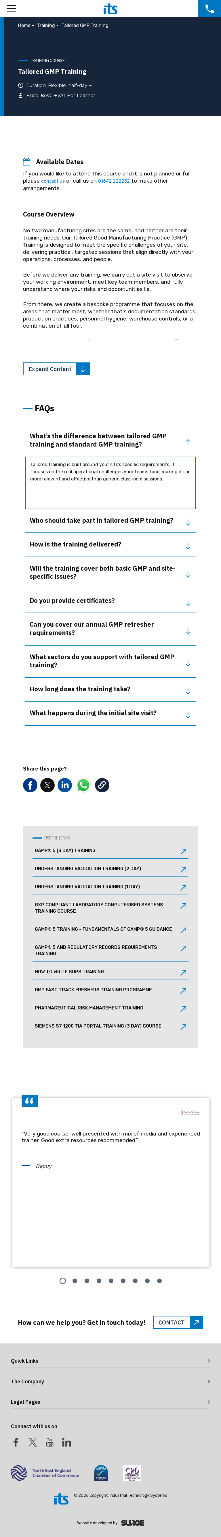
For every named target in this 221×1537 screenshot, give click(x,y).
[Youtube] (50, 1442)
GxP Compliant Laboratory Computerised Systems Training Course (110, 908)
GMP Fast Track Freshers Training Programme (110, 990)
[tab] (62, 1281)
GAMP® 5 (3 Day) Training (110, 851)
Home (24, 25)
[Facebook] (16, 1442)
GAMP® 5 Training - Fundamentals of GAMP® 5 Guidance (110, 929)
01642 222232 (114, 181)
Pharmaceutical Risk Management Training (110, 1008)
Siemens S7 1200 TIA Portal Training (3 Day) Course (110, 1026)
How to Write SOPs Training (110, 972)
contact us (53, 181)
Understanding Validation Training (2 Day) (110, 869)
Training (46, 25)
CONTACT (181, 1322)
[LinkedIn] (67, 1442)
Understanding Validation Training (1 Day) (110, 887)
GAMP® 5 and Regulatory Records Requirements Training (110, 950)
